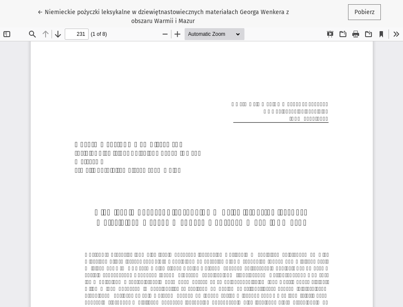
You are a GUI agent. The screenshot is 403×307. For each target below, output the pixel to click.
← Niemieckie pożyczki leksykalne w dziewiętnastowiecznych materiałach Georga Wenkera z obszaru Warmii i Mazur (163, 16)
